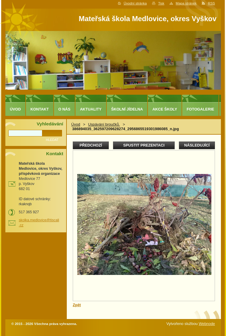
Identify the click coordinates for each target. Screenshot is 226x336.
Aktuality (91, 109)
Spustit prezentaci (143, 145)
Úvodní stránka (135, 3)
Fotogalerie (200, 109)
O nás (64, 109)
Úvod (75, 124)
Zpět (77, 305)
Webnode (207, 323)
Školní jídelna (127, 109)
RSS (211, 3)
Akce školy (164, 109)
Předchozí (91, 145)
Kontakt (39, 109)
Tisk (161, 3)
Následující (197, 145)
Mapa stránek (186, 3)
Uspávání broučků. (104, 124)
